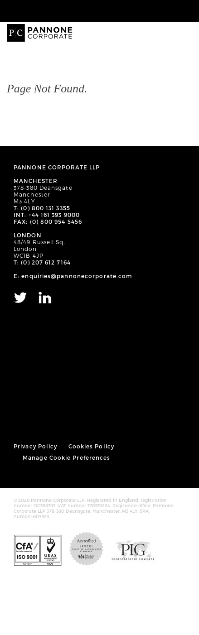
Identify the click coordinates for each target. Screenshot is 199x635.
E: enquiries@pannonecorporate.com (73, 276)
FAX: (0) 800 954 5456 (48, 221)
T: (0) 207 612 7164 (42, 262)
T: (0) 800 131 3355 (42, 208)
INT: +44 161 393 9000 (47, 215)
